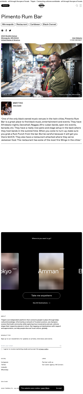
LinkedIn (4, 367)
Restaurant (21, 24)
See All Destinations (41, 303)
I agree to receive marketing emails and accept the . (26, 349)
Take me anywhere (41, 295)
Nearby (5, 5)
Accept (59, 388)
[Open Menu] (80, 5)
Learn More (45, 388)
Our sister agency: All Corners (52, 365)
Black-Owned (49, 24)
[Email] (30, 346)
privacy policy (43, 349)
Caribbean (35, 24)
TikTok (3, 365)
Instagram (4, 362)
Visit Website (77, 38)
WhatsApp (4, 370)
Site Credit (4, 381)
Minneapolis (8, 24)
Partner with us (47, 362)
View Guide (17, 106)
